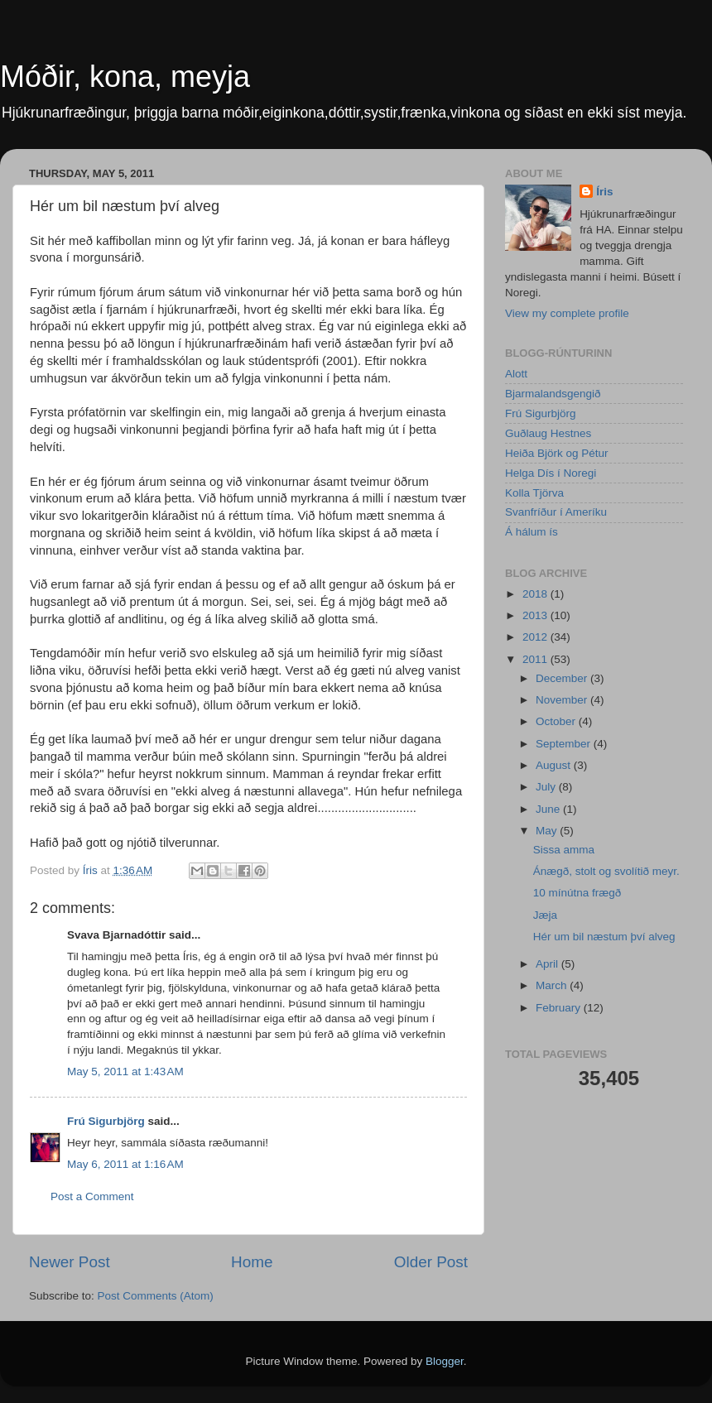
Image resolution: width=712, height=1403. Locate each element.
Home (251, 1262)
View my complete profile (567, 313)
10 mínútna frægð (577, 892)
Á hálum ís (531, 532)
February (560, 1008)
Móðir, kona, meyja (125, 77)
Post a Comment (92, 1196)
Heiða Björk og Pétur (557, 453)
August (555, 765)
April (548, 964)
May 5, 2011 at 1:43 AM (125, 1071)
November (563, 700)
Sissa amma (563, 849)
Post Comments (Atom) (156, 1296)
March (553, 985)
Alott (516, 374)
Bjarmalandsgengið (553, 393)
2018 (536, 594)
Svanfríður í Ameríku (556, 512)
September (565, 744)
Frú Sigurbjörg (106, 1121)
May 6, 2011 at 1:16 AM (125, 1164)
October (557, 721)
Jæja (545, 915)
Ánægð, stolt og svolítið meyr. (606, 871)
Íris (604, 191)
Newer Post (69, 1262)
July (547, 787)
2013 (536, 615)
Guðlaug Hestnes (548, 433)
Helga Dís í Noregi (550, 473)
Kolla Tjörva (534, 493)
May (548, 830)
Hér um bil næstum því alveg (604, 936)
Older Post (431, 1262)
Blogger (445, 1361)
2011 (536, 659)
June (549, 809)
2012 (536, 637)
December (563, 678)
